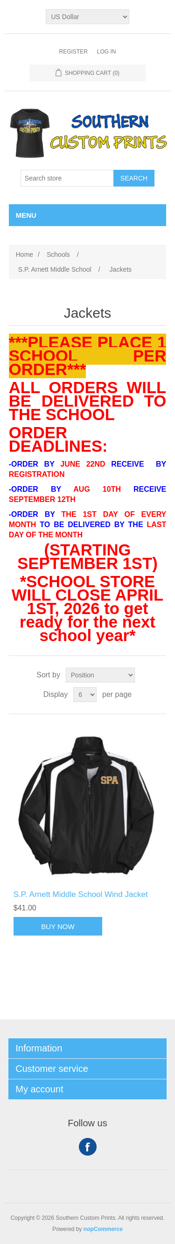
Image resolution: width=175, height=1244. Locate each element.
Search (133, 178)
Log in (106, 51)
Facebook (88, 1147)
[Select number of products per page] (85, 694)
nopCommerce (103, 1229)
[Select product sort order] (100, 675)
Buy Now (57, 926)
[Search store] (67, 178)
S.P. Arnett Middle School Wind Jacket (81, 894)
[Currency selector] (87, 16)
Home (24, 254)
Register (73, 51)
